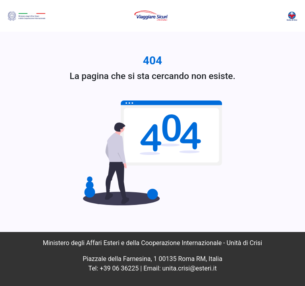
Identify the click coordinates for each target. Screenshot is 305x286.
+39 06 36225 (119, 268)
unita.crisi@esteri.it (189, 268)
